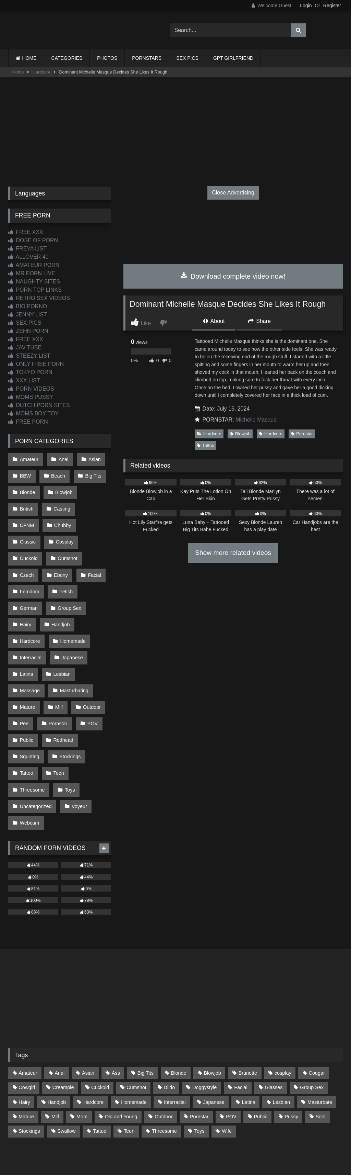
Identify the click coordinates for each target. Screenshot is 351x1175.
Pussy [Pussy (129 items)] (291, 1071)
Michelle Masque (256, 420)
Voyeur (78, 764)
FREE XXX (25, 232)
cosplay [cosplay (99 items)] (283, 1027)
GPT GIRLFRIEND (233, 58)
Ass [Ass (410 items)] (116, 1027)
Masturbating (72, 662)
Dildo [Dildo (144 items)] (169, 1041)
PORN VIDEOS (31, 389)
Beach (57, 473)
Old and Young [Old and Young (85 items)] (121, 1071)
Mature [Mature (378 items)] (26, 1071)
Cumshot (29, 546)
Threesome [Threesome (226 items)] (164, 1085)
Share (259, 321)
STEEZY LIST (29, 356)
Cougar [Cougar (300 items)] (317, 1027)
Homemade (71, 619)
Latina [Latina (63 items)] (248, 1056)
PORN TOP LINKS (35, 290)
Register (332, 5)
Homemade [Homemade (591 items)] (133, 1056)
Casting (60, 502)
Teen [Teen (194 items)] (129, 1085)
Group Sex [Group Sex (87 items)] (312, 1041)
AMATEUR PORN (33, 265)
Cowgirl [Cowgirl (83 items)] (27, 1041)
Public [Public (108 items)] (260, 1071)
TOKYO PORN (30, 372)
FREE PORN (28, 422)
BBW (25, 473)
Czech (65, 546)
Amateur (29, 458)
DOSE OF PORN (33, 240)
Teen (57, 735)
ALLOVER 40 (28, 257)
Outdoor (89, 677)
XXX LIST (24, 380)
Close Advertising (233, 192)
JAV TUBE (24, 347)
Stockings (68, 720)
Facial (58, 560)
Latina (26, 647)
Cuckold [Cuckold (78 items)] (100, 1041)
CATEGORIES (67, 58)
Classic (63, 516)
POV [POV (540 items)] (231, 1071)
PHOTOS (107, 58)
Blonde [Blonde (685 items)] (178, 1027)
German (28, 589)
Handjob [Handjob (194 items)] (57, 1056)
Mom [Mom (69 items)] (81, 1071)
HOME (29, 58)
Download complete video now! (233, 276)
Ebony (27, 560)
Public (26, 705)
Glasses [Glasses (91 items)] (273, 1041)
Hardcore (42, 72)
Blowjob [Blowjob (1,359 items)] (212, 1027)
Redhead (62, 705)
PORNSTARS (146, 58)
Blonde (27, 488)
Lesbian (60, 647)
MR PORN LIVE (31, 273)
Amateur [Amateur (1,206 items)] (28, 1027)
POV (90, 691)
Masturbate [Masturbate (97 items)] (319, 1056)
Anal (62, 458)
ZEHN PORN (28, 331)
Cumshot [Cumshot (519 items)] (136, 1041)
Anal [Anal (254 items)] (59, 1027)
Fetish (64, 575)
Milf (57, 677)
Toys (68, 749)
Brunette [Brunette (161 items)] (248, 1027)
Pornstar (302, 433)
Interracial (30, 633)
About (214, 321)
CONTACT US (131, 1137)
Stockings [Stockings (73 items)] (29, 1085)
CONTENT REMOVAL (210, 1137)
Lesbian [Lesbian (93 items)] (281, 1056)
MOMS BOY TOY (33, 413)
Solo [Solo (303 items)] (321, 1071)
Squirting (29, 720)
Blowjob (240, 433)
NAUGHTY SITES (34, 281)
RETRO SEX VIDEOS (39, 298)
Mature (27, 677)
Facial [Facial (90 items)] (240, 1041)
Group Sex (68, 589)
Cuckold (65, 531)
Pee (24, 691)
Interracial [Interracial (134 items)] (174, 1056)
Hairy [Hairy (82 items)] (24, 1056)
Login (306, 5)
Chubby (28, 516)
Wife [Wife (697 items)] (227, 1085)
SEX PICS (187, 58)
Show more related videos (233, 552)
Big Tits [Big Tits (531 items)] (145, 1027)
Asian (92, 458)
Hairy (25, 604)
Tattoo (205, 445)
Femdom (29, 575)
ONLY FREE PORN (36, 364)
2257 (166, 1137)
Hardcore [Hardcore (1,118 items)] (93, 1056)
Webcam (29, 778)
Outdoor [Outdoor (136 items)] (163, 1071)
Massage (29, 662)
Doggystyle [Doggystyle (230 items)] (204, 1041)
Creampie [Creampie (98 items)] (63, 1041)
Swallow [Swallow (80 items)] (66, 1085)
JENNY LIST (27, 314)
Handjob (59, 604)
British (26, 502)
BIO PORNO (27, 306)
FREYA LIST (27, 248)
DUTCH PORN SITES (39, 405)
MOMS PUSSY (30, 397)
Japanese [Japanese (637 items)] (213, 1056)
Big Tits (91, 473)
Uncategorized (35, 764)
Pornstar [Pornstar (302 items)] (199, 1071)
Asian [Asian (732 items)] (88, 1027)
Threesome (32, 749)
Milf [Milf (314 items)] (55, 1071)
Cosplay (28, 531)
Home (18, 72)
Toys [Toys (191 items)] (199, 1085)
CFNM (95, 502)
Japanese (70, 633)
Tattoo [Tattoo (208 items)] (99, 1085)
